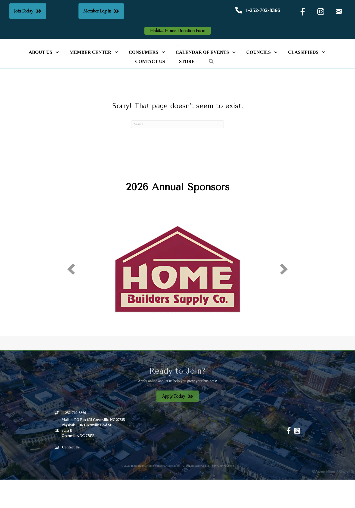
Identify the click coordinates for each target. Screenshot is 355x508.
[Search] (177, 153)
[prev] (71, 297)
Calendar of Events (202, 80)
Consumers (143, 80)
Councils (258, 80)
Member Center (90, 80)
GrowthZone (225, 494)
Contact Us (150, 90)
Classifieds (303, 80)
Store (187, 90)
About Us (40, 80)
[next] (284, 297)
